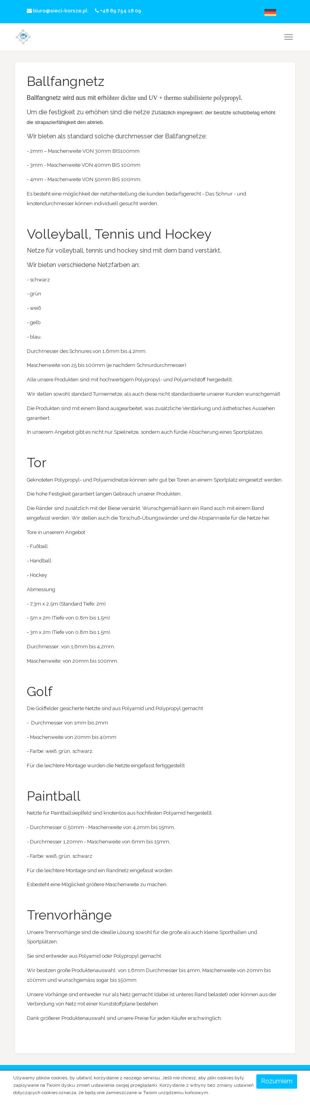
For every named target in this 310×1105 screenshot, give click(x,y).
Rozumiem (276, 1081)
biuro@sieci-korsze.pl (57, 11)
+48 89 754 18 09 (118, 11)
